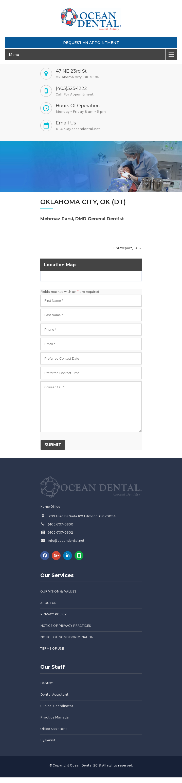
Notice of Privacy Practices (65, 626)
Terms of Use (52, 648)
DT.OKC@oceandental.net (78, 128)
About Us (48, 603)
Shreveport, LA (128, 248)
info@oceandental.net (66, 540)
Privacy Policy (53, 614)
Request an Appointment (91, 42)
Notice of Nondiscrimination (67, 637)
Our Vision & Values (58, 591)
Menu (14, 54)
